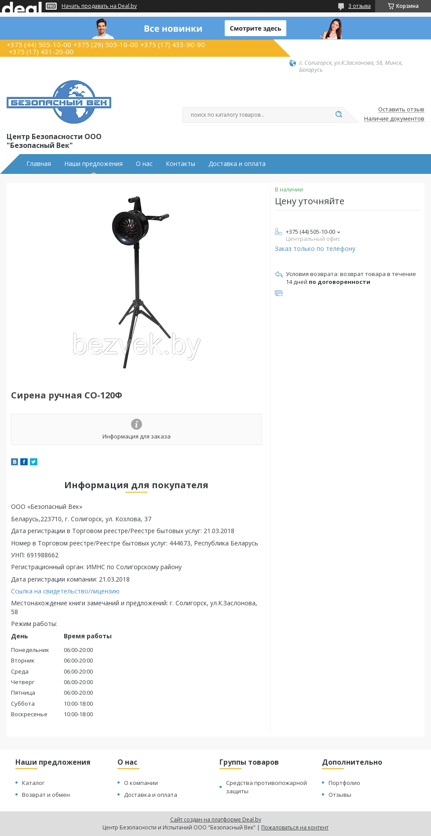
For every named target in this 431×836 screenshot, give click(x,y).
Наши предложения (93, 164)
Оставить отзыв (401, 110)
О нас (144, 164)
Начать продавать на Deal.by (99, 6)
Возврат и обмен (46, 795)
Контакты (180, 164)
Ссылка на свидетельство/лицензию (65, 591)
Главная (38, 164)
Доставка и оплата (237, 164)
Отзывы (340, 795)
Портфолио (344, 783)
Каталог (33, 783)
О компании (141, 783)
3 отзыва (359, 6)
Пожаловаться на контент (295, 827)
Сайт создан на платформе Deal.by (215, 819)
